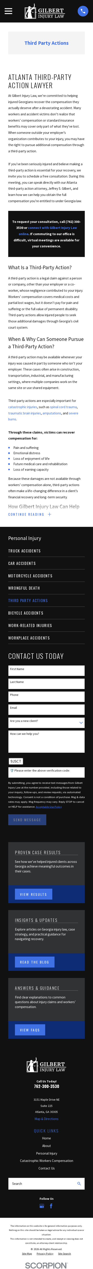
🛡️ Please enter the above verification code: (40, 771)
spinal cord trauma (63, 407)
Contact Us (46, 1168)
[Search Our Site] (79, 1183)
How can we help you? (24, 734)
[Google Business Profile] (41, 1206)
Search (17, 1183)
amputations (51, 413)
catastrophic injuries (22, 407)
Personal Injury (46, 1153)
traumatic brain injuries (24, 413)
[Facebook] (51, 1206)
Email (13, 708)
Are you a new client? (24, 721)
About (46, 1146)
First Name (17, 669)
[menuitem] (46, 550)
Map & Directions (46, 1119)
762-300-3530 (46, 1086)
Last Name (17, 682)
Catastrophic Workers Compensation (46, 1161)
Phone (14, 695)
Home (46, 1138)
